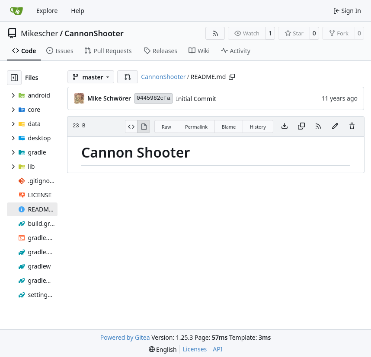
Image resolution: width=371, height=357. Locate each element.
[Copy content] (301, 126)
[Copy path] (232, 77)
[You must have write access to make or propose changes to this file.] (352, 126)
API (217, 349)
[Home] (16, 11)
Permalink (196, 126)
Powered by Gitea (125, 337)
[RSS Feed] (215, 33)
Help (77, 10)
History (258, 126)
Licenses (195, 349)
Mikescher (39, 33)
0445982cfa (153, 98)
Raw (166, 126)
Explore (47, 10)
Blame (229, 126)
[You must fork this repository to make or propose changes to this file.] (335, 126)
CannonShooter (94, 33)
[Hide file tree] (14, 77)
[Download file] (284, 126)
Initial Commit (196, 99)
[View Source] (131, 126)
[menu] (163, 349)
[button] (127, 76)
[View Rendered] (143, 126)
